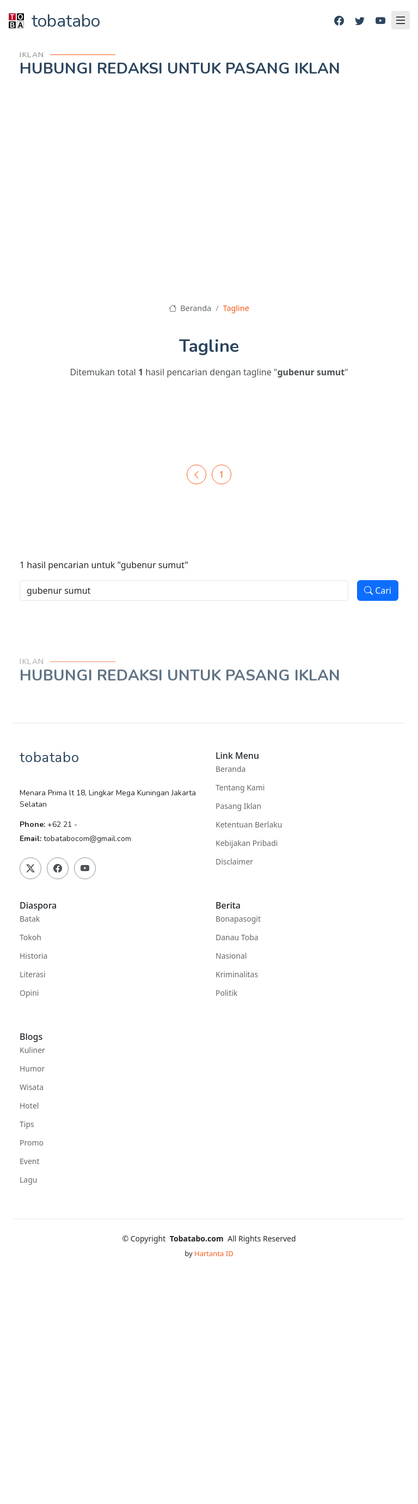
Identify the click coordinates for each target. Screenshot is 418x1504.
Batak (30, 919)
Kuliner (32, 1050)
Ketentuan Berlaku (249, 825)
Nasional (231, 956)
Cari (377, 590)
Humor (32, 1069)
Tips (27, 1124)
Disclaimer (234, 862)
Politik (226, 993)
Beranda (190, 308)
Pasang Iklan (238, 806)
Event (30, 1161)
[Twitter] (360, 21)
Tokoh (30, 937)
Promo (32, 1143)
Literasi (33, 974)
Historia (33, 956)
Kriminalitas (237, 974)
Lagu (28, 1180)
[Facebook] (339, 21)
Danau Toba (237, 937)
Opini (29, 993)
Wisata (32, 1087)
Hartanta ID (213, 1253)
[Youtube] (380, 21)
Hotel (29, 1106)
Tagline (236, 308)
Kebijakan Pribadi (247, 843)
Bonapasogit (238, 919)
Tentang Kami (240, 787)
